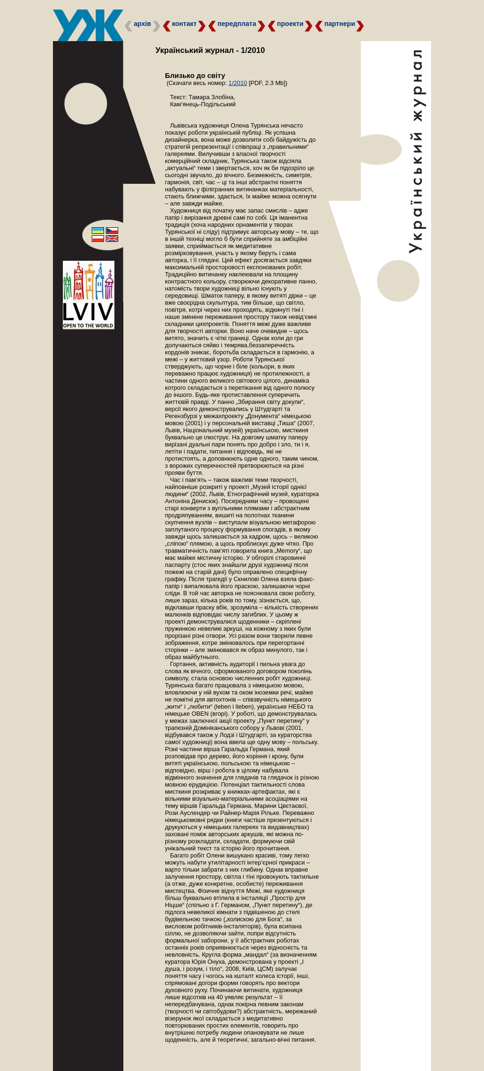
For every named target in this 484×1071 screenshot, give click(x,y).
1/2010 (238, 82)
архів (142, 23)
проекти (290, 23)
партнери (339, 23)
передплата (236, 23)
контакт (184, 23)
